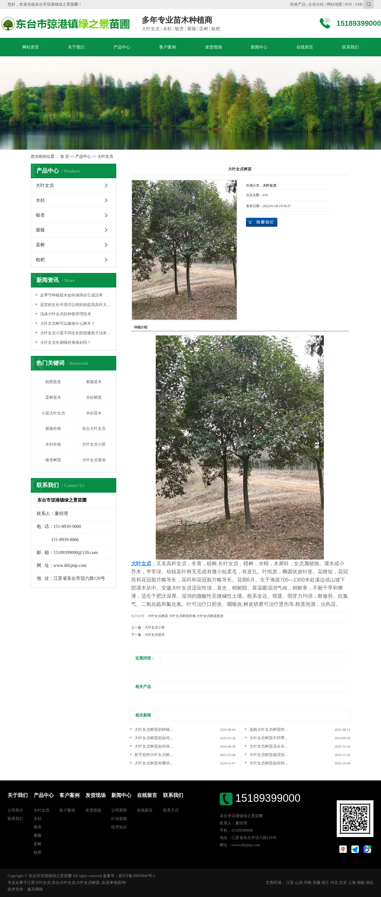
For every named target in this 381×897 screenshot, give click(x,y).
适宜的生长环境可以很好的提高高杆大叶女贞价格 (75, 305)
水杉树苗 (94, 397)
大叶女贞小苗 (94, 444)
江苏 (290, 882)
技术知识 (119, 827)
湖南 (360, 882)
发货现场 (213, 47)
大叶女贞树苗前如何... (153, 738)
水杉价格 (53, 444)
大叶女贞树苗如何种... (267, 763)
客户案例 (167, 47)
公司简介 (15, 810)
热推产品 (298, 4)
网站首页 (30, 47)
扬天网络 (35, 889)
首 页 (64, 156)
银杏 (40, 215)
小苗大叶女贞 (53, 413)
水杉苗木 (94, 413)
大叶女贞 (105, 156)
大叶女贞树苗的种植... (153, 729)
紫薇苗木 (94, 382)
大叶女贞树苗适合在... (267, 746)
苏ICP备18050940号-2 (137, 876)
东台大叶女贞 (94, 429)
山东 (299, 882)
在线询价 (261, 222)
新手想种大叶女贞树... (153, 755)
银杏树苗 (53, 460)
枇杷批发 (53, 382)
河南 (308, 882)
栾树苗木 (53, 397)
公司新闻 (119, 810)
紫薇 (40, 230)
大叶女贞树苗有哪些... (153, 763)
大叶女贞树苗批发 (210, 616)
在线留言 (304, 47)
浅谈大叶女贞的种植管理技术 (65, 314)
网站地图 (334, 4)
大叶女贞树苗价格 (182, 616)
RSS (348, 4)
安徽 (316, 882)
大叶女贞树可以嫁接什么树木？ (67, 323)
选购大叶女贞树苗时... (267, 729)
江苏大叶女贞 (39, 882)
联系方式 (171, 810)
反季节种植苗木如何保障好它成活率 (71, 295)
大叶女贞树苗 (158, 616)
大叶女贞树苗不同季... (267, 738)
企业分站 (316, 4)
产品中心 (121, 47)
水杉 (40, 200)
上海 (352, 882)
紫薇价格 (53, 429)
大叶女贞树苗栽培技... (267, 755)
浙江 (325, 882)
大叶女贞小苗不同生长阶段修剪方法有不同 (75, 333)
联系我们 (350, 47)
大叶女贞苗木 (155, 635)
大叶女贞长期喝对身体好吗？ (65, 342)
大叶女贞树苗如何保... (153, 746)
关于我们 (76, 47)
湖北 (369, 882)
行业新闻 (119, 819)
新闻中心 (259, 47)
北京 (343, 882)
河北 (334, 882)
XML (359, 4)
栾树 (40, 244)
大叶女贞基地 (94, 460)
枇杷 (40, 259)
